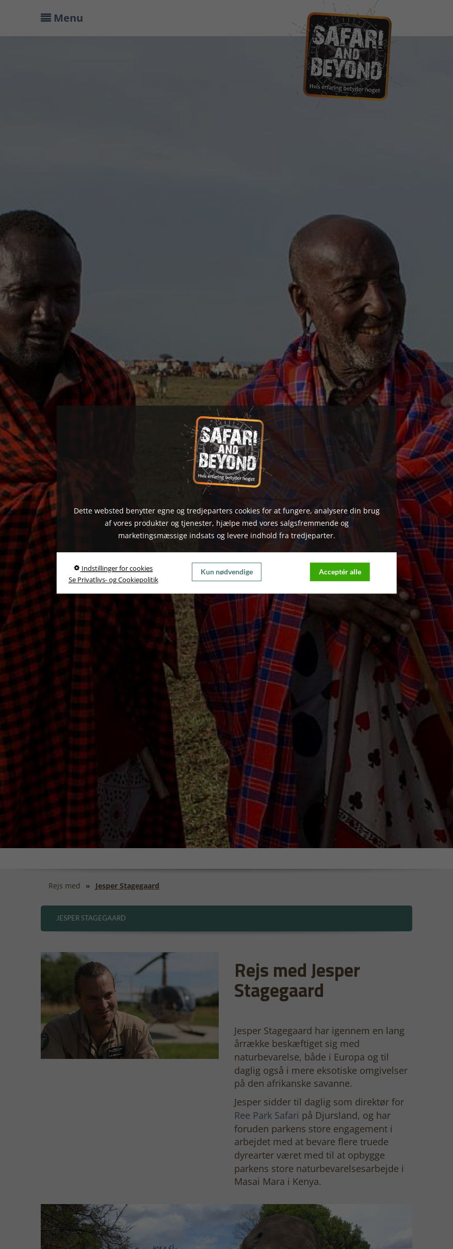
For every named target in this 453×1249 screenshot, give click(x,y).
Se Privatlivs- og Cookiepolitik (113, 579)
